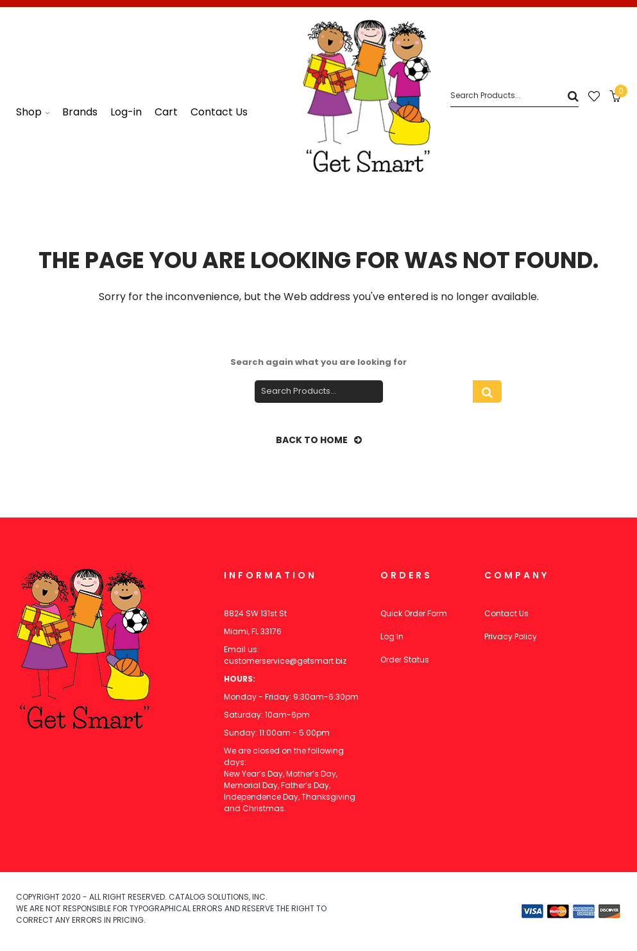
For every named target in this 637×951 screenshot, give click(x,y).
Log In (391, 636)
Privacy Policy (510, 636)
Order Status (404, 659)
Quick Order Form (413, 613)
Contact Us (506, 613)
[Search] (514, 96)
